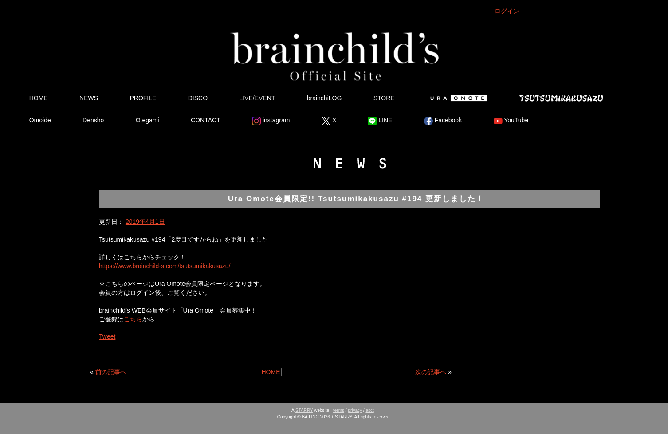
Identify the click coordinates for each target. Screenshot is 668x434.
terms (338, 410)
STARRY (304, 410)
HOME (38, 98)
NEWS (88, 98)
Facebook (443, 121)
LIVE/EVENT (257, 98)
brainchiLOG (324, 98)
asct (369, 410)
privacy (355, 410)
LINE (380, 121)
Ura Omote (456, 98)
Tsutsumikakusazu (561, 98)
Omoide (40, 120)
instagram (271, 121)
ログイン (507, 11)
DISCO (198, 98)
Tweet (107, 336)
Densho (93, 120)
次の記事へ (430, 371)
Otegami (147, 120)
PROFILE (143, 98)
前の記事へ (110, 371)
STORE (384, 98)
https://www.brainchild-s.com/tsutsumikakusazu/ (164, 266)
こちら (133, 319)
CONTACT (205, 120)
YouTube (511, 121)
